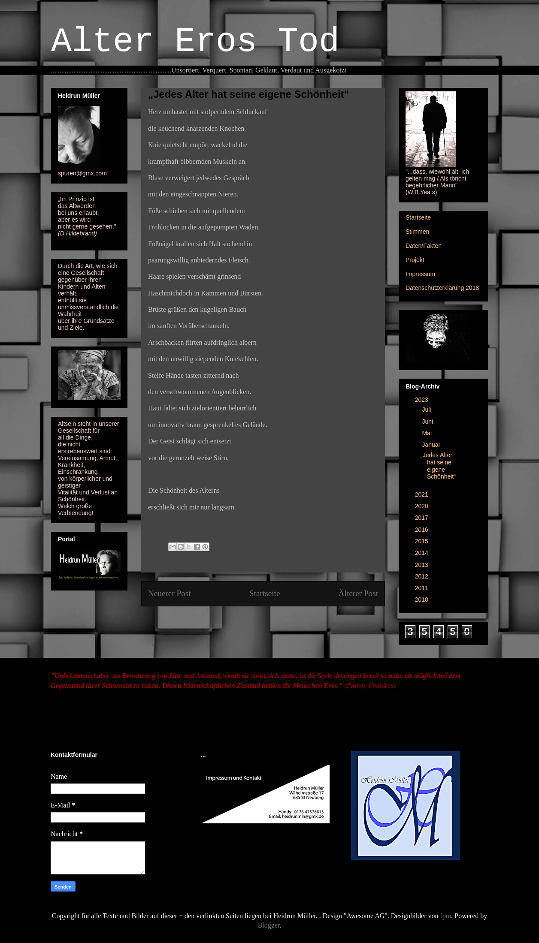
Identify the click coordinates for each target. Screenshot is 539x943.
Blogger (269, 925)
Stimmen (417, 231)
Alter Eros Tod (195, 41)
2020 (422, 506)
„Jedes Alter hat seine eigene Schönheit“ (438, 466)
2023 (422, 399)
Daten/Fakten (424, 245)
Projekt (415, 259)
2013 (422, 564)
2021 (422, 494)
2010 (422, 599)
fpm (445, 915)
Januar (432, 444)
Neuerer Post (169, 593)
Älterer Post (358, 593)
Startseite (264, 593)
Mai (427, 433)
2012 (422, 576)
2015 (422, 541)
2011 (422, 587)
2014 (422, 552)
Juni (428, 421)
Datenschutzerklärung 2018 (442, 287)
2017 (422, 517)
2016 (422, 529)
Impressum (420, 274)
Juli (427, 409)
